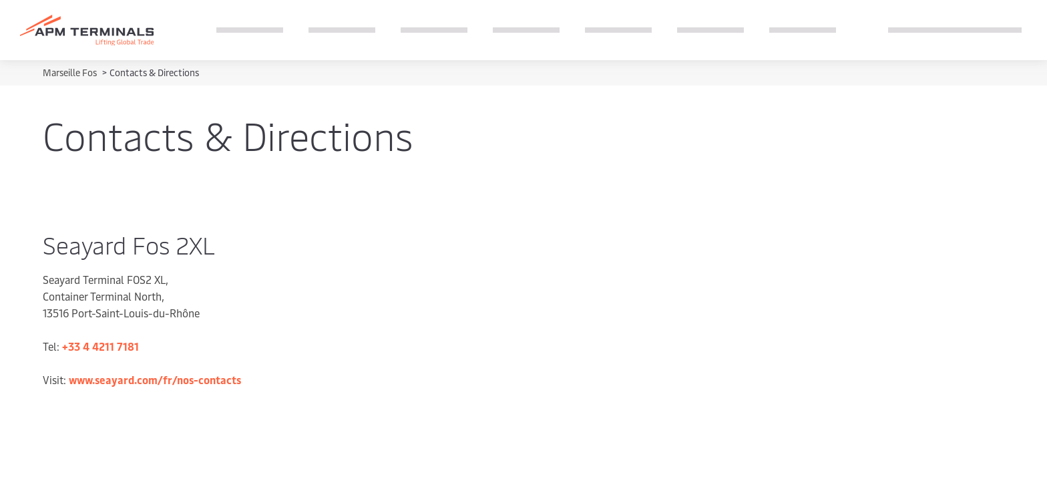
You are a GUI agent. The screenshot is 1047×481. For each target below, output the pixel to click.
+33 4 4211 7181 (100, 346)
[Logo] (87, 30)
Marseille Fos (71, 72)
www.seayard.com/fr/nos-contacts (155, 379)
